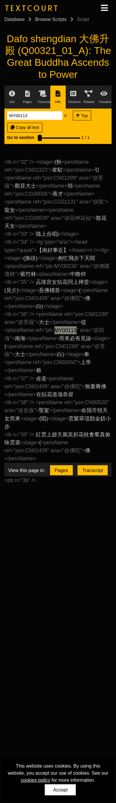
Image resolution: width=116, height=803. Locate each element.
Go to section (20, 137)
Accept (60, 789)
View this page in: (26, 470)
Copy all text (25, 127)
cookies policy (35, 780)
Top (82, 115)
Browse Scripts (51, 19)
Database (14, 19)
